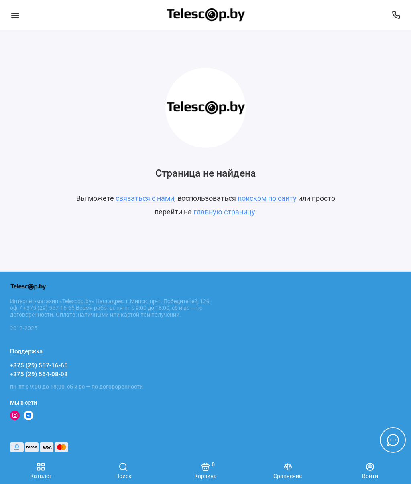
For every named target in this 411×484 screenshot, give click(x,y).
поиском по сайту (267, 198)
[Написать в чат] (393, 440)
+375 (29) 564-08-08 (39, 374)
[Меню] (15, 15)
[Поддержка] (396, 15)
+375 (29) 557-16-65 (39, 365)
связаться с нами (145, 198)
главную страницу (224, 212)
